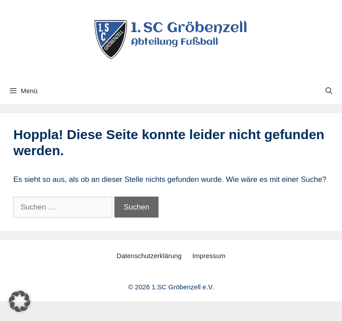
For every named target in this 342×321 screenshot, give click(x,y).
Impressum (208, 255)
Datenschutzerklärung (149, 255)
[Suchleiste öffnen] (329, 91)
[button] (19, 301)
